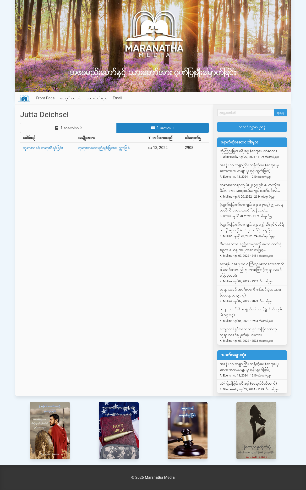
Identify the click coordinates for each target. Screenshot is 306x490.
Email (117, 98)
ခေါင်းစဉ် (29, 137)
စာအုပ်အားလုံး (70, 98)
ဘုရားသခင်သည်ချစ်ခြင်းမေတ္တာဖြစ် (104, 147)
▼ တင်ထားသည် (160, 137)
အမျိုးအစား (86, 137)
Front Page (45, 98)
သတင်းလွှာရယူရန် (252, 127)
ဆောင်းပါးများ (97, 98)
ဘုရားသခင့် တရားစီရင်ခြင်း (43, 147)
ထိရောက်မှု (193, 137)
